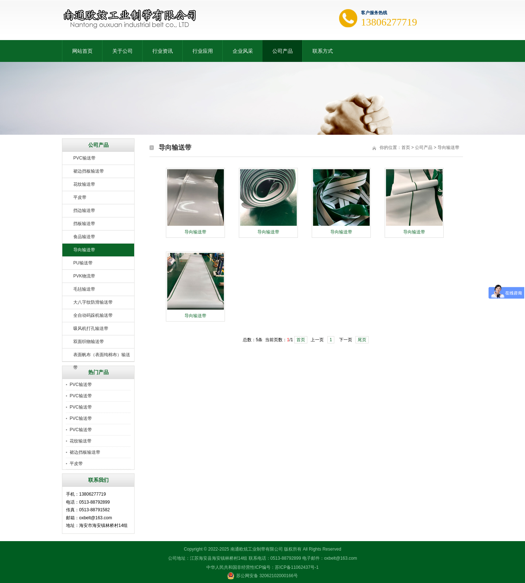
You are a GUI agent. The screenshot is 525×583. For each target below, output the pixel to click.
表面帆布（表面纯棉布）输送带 (101, 357)
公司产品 (282, 51)
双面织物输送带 (88, 341)
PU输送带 (83, 262)
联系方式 (322, 51)
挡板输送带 (84, 223)
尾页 (362, 339)
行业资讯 (162, 51)
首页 (405, 147)
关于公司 (122, 51)
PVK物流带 (84, 276)
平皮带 (79, 197)
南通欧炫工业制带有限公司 (256, 549)
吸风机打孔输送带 (90, 328)
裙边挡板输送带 (88, 171)
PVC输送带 (84, 158)
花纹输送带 (84, 184)
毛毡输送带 (84, 289)
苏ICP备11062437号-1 (297, 567)
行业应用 (202, 51)
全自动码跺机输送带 (93, 315)
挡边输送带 (84, 210)
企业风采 (243, 51)
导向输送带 (84, 249)
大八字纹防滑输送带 (93, 302)
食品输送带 (84, 236)
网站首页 (82, 51)
